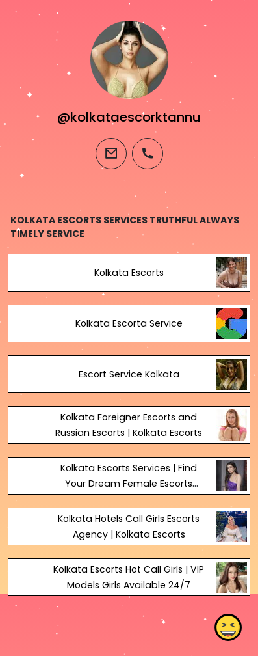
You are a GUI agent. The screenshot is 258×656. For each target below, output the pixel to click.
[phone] (147, 153)
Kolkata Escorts (129, 272)
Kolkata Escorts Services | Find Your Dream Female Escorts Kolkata (128, 483)
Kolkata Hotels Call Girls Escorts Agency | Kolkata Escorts (129, 526)
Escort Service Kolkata (129, 374)
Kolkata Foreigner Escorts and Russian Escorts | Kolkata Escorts (128, 425)
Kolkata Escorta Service (129, 323)
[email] (111, 153)
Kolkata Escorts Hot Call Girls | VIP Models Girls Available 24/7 (128, 577)
